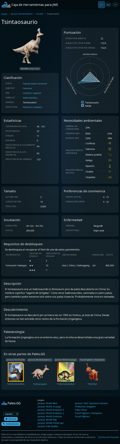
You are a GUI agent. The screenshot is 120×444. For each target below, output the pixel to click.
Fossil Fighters (82, 416)
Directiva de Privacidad (108, 437)
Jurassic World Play (47, 419)
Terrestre (27, 88)
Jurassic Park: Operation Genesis (91, 403)
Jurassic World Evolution (22, 14)
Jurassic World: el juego (49, 406)
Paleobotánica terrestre (35, 83)
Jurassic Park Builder (48, 426)
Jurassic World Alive (47, 403)
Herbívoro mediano (32, 107)
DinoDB (39, 14)
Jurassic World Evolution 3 (51, 409)
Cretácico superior (32, 93)
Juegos (4, 14)
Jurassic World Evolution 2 (51, 413)
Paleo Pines (81, 409)
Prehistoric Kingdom (85, 406)
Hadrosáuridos (30, 97)
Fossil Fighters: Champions (88, 413)
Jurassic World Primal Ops (51, 422)
